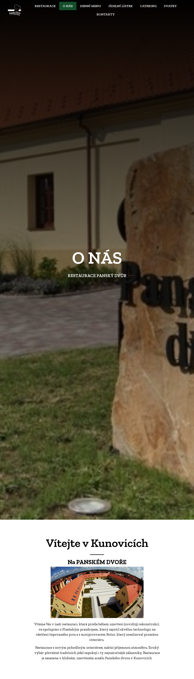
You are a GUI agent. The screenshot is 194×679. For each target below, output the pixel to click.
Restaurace (45, 6)
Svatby (170, 6)
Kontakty (106, 14)
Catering (148, 6)
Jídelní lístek (120, 6)
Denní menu (90, 6)
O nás (68, 6)
